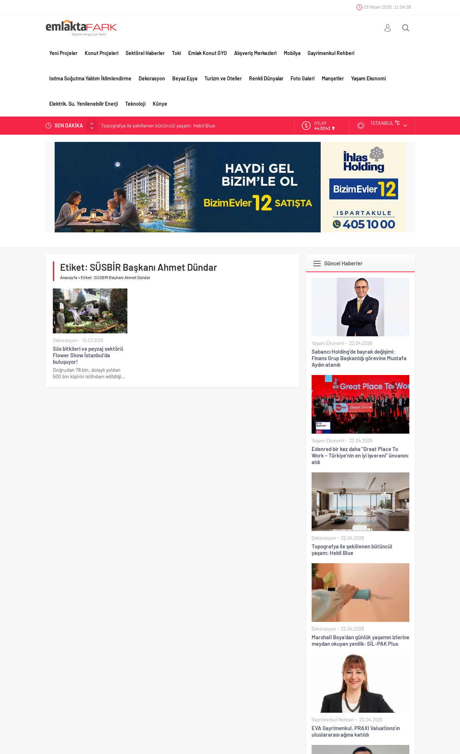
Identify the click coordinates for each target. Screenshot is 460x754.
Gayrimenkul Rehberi (331, 53)
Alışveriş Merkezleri (255, 53)
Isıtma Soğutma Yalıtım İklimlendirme (90, 78)
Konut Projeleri (101, 53)
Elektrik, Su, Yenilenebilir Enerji (83, 104)
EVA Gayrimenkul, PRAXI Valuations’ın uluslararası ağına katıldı (356, 731)
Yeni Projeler (63, 53)
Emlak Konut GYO (207, 53)
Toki (176, 53)
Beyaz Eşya (184, 78)
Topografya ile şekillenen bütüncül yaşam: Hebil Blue (158, 125)
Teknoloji (135, 104)
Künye (160, 104)
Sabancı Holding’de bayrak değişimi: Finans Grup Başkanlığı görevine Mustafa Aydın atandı (359, 358)
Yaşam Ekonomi (368, 78)
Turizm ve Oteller (223, 78)
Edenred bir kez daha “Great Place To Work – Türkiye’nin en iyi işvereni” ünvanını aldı (360, 455)
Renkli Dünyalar (266, 78)
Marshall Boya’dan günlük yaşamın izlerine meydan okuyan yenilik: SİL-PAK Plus (360, 640)
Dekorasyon (152, 78)
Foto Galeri (303, 78)
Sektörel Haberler (145, 53)
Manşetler (333, 78)
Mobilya (292, 53)
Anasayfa (68, 277)
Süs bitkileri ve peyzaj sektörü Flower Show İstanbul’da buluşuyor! (88, 355)
